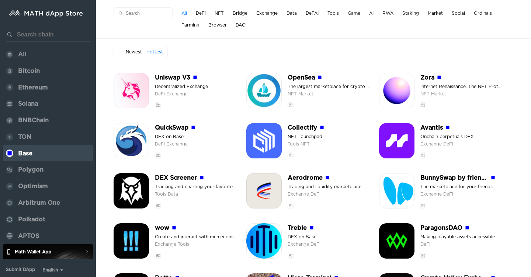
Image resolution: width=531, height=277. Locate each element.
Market (305, 94)
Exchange (177, 94)
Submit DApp (20, 269)
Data (173, 194)
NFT (293, 94)
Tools (294, 144)
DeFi (160, 94)
